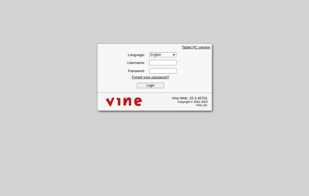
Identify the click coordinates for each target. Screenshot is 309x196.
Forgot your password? (150, 77)
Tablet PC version (196, 47)
